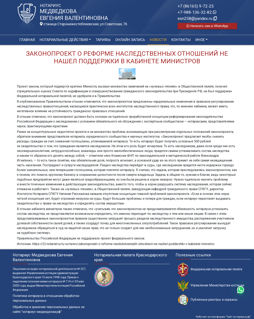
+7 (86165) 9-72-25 (196, 6)
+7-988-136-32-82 (197, 12)
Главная (27, 40)
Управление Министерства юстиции (211, 285)
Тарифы (103, 40)
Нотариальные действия (64, 40)
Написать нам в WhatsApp (207, 26)
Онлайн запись (130, 40)
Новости (158, 40)
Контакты (180, 40)
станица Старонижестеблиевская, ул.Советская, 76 (83, 24)
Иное (200, 40)
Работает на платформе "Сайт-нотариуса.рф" (223, 316)
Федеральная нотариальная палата (210, 269)
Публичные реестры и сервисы (208, 299)
